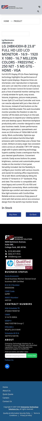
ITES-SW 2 (9, 327)
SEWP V (8, 321)
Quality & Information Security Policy (16, 413)
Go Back (33, 214)
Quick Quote (8, 394)
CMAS (7, 314)
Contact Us (7, 401)
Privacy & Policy (26, 415)
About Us (6, 390)
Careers (6, 398)
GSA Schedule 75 (12, 308)
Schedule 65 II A (12, 333)
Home (6, 21)
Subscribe (32, 355)
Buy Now (13, 214)
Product (18, 21)
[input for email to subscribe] (15, 355)
